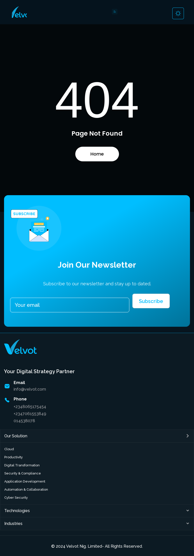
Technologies (17, 510)
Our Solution (15, 436)
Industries (13, 523)
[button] (97, 436)
